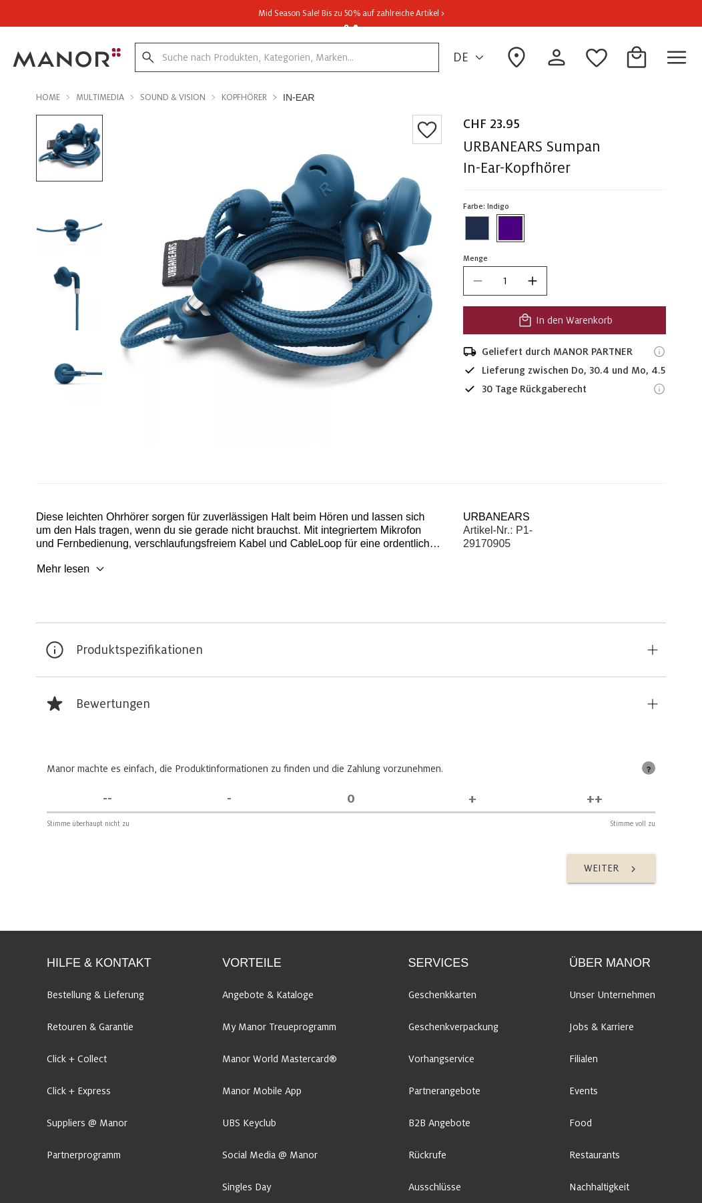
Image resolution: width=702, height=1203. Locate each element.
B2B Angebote (439, 1123)
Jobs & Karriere (601, 1027)
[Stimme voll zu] (594, 799)
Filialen (583, 1059)
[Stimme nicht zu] (229, 799)
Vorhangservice (441, 1059)
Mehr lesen (72, 569)
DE (470, 57)
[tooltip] (648, 768)
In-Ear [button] (298, 97)
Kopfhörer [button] (244, 97)
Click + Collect (77, 1059)
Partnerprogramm (84, 1155)
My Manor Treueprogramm (279, 1027)
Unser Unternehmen (612, 994)
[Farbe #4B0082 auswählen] (510, 228)
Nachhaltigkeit (599, 1187)
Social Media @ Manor (270, 1155)
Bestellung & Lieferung (95, 994)
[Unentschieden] (351, 799)
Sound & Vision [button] (173, 97)
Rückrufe (427, 1155)
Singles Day (246, 1187)
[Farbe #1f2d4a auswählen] (477, 228)
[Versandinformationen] (659, 351)
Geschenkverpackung (453, 1027)
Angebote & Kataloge (268, 994)
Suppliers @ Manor (87, 1123)
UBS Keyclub (249, 1123)
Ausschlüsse (434, 1187)
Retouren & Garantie (90, 1027)
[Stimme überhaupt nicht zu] (107, 799)
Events (583, 1091)
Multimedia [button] (100, 97)
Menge (475, 258)
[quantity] (505, 281)
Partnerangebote (444, 1091)
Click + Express (79, 1091)
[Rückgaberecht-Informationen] (659, 389)
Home (48, 97)
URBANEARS (496, 516)
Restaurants (594, 1155)
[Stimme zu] (472, 799)
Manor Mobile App (262, 1091)
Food (580, 1123)
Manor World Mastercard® (279, 1059)
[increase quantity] (532, 281)
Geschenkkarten (442, 994)
